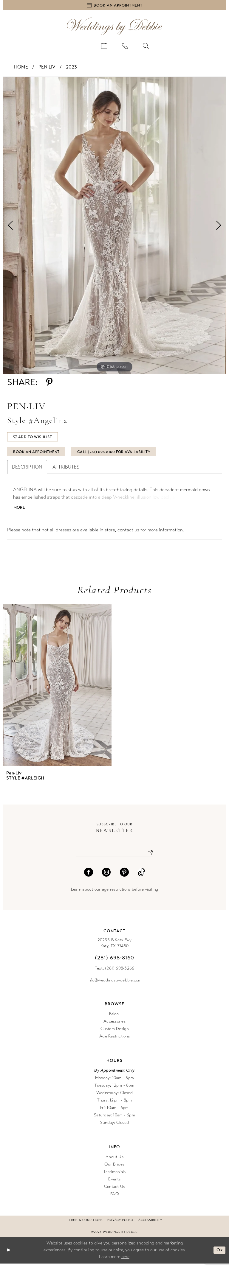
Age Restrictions (114, 1040)
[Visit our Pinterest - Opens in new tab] (124, 876)
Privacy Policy (120, 1224)
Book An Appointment (38, 454)
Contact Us (114, 1190)
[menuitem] (83, 46)
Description (27, 471)
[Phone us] (124, 46)
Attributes (65, 471)
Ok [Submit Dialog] (219, 1254)
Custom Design (114, 1032)
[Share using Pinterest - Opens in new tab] (49, 383)
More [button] (19, 511)
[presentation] (57, 689)
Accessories (114, 1025)
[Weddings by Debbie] (114, 27)
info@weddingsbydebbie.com (115, 984)
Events (114, 1183)
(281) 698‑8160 (114, 962)
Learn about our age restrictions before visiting (114, 893)
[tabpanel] (114, 226)
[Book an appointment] (114, 5)
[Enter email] (114, 856)
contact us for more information (150, 534)
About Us (114, 1160)
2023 (71, 68)
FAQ (114, 1198)
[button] (83, 46)
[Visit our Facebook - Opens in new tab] (88, 876)
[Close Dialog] (9, 1254)
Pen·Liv (46, 68)
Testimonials (114, 1175)
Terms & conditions (85, 1224)
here (125, 1261)
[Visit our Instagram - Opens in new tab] (106, 876)
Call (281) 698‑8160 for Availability (120, 454)
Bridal (114, 1017)
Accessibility (150, 1224)
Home (21, 68)
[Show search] (145, 46)
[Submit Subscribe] (148, 856)
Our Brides (114, 1168)
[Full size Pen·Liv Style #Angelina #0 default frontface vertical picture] (114, 226)
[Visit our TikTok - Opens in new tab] (141, 876)
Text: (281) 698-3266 (114, 972)
